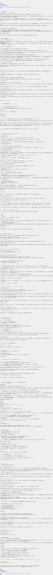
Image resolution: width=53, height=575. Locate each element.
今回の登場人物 (2, 4)
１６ (29, 7)
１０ (17, 7)
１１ (19, 7)
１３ (23, 7)
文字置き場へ (6, 5)
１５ (27, 7)
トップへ (1, 5)
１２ (21, 7)
